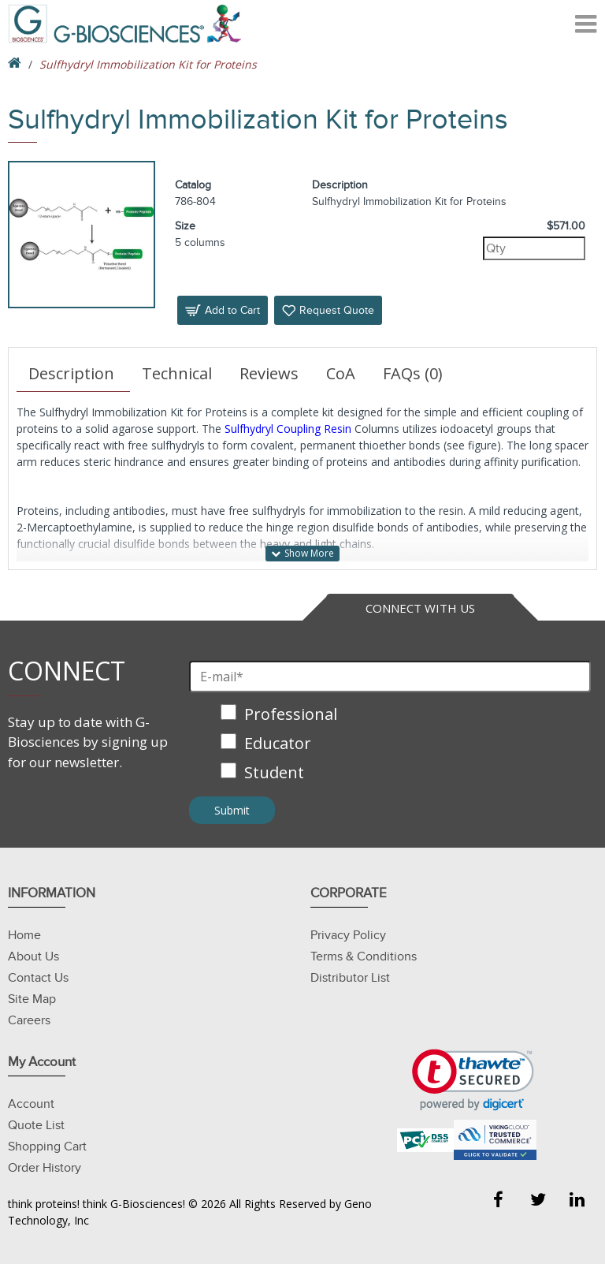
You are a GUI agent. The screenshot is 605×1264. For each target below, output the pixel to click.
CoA (340, 373)
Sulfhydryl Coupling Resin (288, 428)
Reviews (269, 373)
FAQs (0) (413, 373)
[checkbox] (390, 745)
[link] (473, 1080)
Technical (177, 373)
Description (71, 373)
